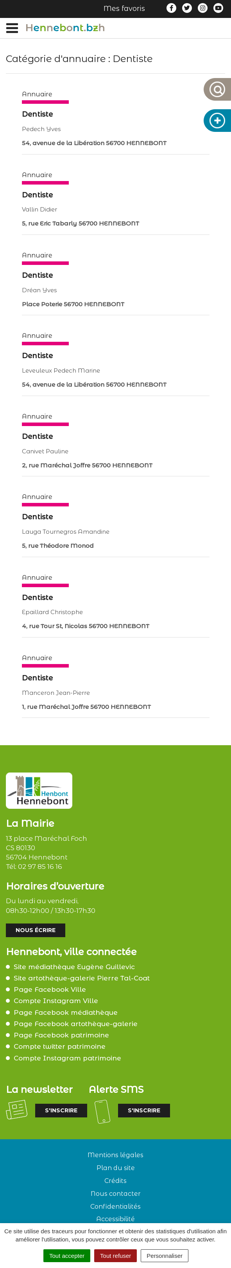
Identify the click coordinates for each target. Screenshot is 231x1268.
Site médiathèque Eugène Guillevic (74, 967)
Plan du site (116, 1168)
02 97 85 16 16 (40, 866)
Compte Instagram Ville (56, 1001)
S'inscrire (61, 1110)
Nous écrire (36, 930)
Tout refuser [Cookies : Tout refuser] (115, 1255)
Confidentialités (115, 1206)
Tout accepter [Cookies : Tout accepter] (66, 1255)
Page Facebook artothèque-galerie (76, 1024)
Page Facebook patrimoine (61, 1035)
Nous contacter (116, 1193)
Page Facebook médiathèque (66, 1012)
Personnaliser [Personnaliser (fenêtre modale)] (165, 1255)
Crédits (115, 1181)
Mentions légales (115, 1155)
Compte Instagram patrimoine (67, 1058)
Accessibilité (115, 1219)
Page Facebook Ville (50, 989)
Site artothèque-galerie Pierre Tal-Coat (82, 978)
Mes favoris (124, 8)
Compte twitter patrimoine (60, 1046)
